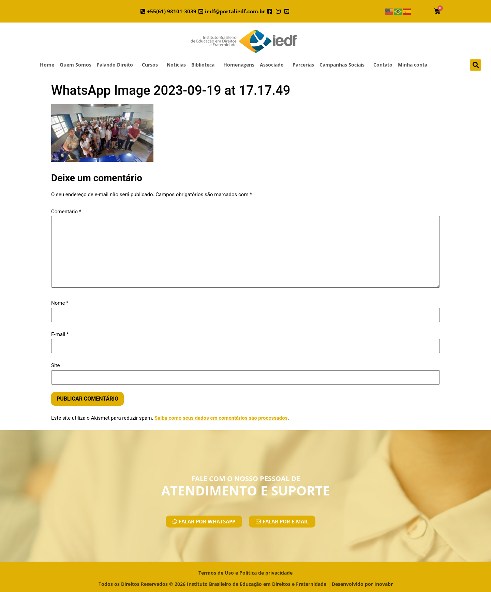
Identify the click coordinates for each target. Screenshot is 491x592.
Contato (382, 64)
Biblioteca (204, 64)
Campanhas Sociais (343, 64)
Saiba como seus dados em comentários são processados (221, 418)
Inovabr (383, 584)
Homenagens (238, 64)
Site (55, 365)
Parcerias (303, 64)
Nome (60, 303)
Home (47, 64)
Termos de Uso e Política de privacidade (245, 572)
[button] (475, 65)
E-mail (60, 334)
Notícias (176, 64)
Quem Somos (75, 64)
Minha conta (412, 64)
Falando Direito (116, 64)
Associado (273, 64)
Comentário (66, 211)
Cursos (151, 64)
